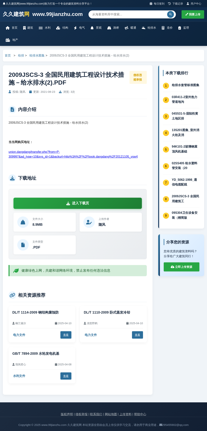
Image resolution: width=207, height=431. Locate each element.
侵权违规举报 (137, 77)
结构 (62, 28)
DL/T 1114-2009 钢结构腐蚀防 (35, 312)
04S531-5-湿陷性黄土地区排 (185, 116)
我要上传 (192, 14)
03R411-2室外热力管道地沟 (184, 99)
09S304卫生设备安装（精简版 (185, 215)
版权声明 (67, 414)
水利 (45, 28)
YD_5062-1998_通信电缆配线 (184, 182)
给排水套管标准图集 (185, 85)
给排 (21, 55)
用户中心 (194, 3)
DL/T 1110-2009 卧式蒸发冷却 (107, 312)
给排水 (149, 28)
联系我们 (96, 414)
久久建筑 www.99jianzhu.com (43, 14)
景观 (96, 28)
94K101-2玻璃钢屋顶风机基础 (184, 149)
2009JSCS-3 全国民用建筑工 (185, 199)
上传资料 (125, 414)
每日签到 (157, 3)
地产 (12, 40)
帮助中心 (140, 414)
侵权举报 (81, 414)
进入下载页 (77, 203)
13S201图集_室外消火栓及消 (185, 132)
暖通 (130, 28)
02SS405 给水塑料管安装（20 (184, 166)
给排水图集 (37, 55)
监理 (183, 28)
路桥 (113, 28)
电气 (79, 28)
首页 (11, 28)
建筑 (28, 28)
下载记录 (175, 3)
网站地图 (111, 414)
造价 (167, 28)
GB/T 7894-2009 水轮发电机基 (35, 353)
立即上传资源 (181, 266)
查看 (66, 334)
